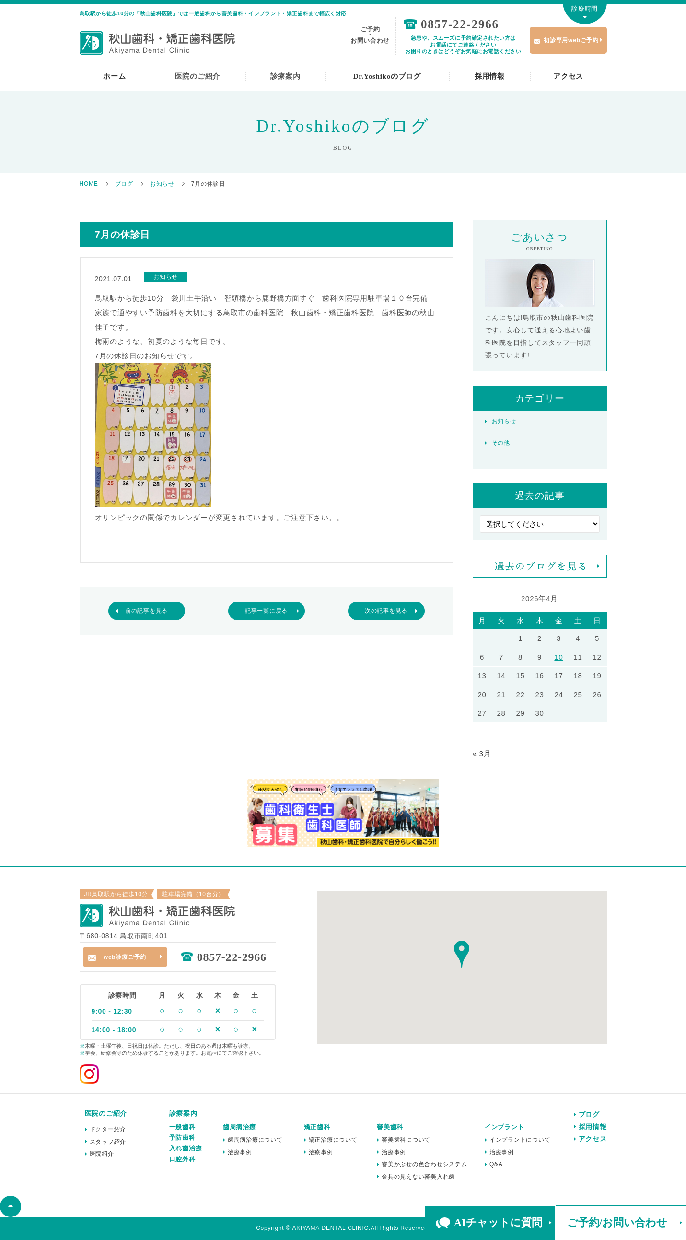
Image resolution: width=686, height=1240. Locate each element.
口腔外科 (182, 1159)
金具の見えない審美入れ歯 (418, 1176)
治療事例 (240, 1152)
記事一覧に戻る (266, 610)
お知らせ (504, 421)
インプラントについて (520, 1139)
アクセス (568, 76)
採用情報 (490, 76)
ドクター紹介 (108, 1129)
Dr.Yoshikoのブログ (387, 76)
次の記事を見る (386, 610)
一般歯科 (182, 1127)
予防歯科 (182, 1137)
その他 (501, 442)
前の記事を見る (146, 610)
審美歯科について (406, 1139)
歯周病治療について (255, 1139)
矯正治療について (333, 1139)
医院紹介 (102, 1153)
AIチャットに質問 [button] (498, 1222)
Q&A (496, 1164)
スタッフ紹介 (108, 1141)
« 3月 (482, 753)
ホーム (114, 76)
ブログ (589, 1114)
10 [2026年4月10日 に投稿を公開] (558, 657)
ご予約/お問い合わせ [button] (617, 1222)
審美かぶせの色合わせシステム (424, 1164)
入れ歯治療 (185, 1148)
